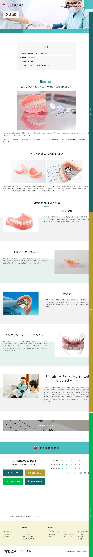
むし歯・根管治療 (83, 532)
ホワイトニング (68, 537)
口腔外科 (80, 539)
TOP (85, 31)
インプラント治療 (54, 532)
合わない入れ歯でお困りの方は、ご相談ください (35, 53)
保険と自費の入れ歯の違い (29, 57)
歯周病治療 (52, 534)
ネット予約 (90, 16)
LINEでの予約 (90, 34)
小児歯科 (80, 534)
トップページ (7, 532)
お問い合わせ (90, 25)
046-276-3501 (26, 461)
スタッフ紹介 (27, 534)
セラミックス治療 (69, 534)
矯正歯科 (51, 537)
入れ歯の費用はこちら (46, 425)
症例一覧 (6, 537)
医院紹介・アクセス (28, 537)
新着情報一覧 (7, 534)
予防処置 (80, 537)
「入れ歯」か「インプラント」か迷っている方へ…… (37, 65)
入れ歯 (65, 532)
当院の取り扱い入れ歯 (28, 61)
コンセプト (26, 532)
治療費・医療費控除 (28, 539)
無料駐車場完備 (90, 43)
